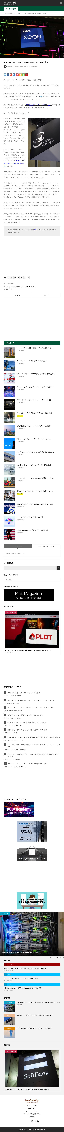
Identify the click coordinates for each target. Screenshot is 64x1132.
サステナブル (19, 740)
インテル (33, 286)
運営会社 (32, 1117)
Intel (10, 286)
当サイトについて (32, 1105)
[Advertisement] (32, 255)
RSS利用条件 (32, 1108)
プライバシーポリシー (32, 1111)
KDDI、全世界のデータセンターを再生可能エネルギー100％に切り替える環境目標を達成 (34, 737)
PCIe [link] (40, 96)
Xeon (22, 286)
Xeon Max (27, 286)
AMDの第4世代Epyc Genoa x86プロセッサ (38, 105)
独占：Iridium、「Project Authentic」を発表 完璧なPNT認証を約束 (27, 764)
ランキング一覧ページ (56, 957)
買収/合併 (18, 725)
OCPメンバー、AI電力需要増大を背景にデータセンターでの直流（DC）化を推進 (31, 700)
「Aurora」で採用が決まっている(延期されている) (14, 163)
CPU (7, 286)
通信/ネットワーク (20, 766)
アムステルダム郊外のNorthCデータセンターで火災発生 (24, 693)
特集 (17, 732)
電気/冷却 (19, 703)
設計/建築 (19, 710)
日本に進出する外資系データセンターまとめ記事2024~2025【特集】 (28, 730)
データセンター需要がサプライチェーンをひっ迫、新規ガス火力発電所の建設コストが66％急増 (33, 755)
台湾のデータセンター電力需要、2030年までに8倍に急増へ (25, 715)
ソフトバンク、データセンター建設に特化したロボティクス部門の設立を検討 (30, 707)
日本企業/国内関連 (20, 749)
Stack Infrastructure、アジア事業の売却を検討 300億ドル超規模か (27, 722)
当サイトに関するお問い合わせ (32, 1114)
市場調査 (18, 759)
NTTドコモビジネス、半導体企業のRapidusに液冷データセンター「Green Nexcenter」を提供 (34, 746)
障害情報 (19, 695)
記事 (35, 229)
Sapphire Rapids (16, 286)
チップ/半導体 (11, 9)
